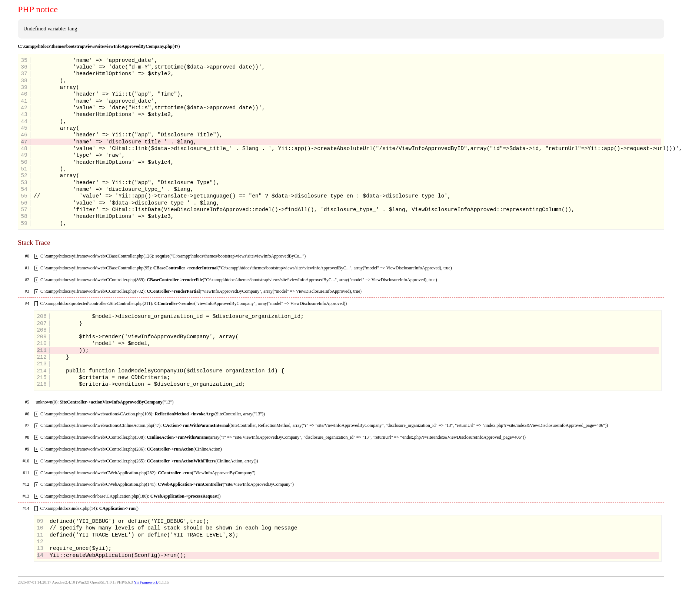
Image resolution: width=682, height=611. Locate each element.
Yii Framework (146, 582)
